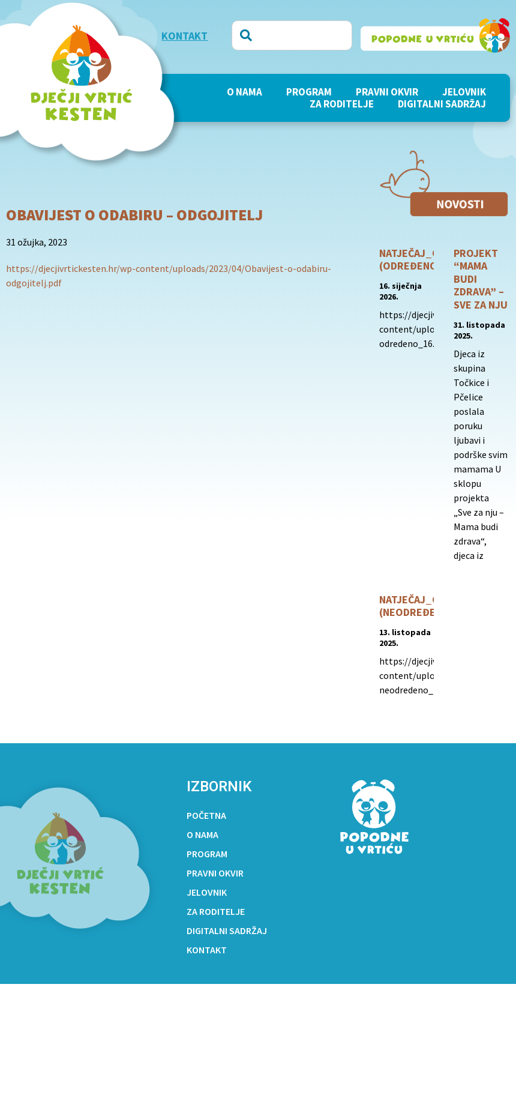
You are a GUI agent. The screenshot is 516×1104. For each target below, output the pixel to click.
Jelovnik (464, 92)
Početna (206, 815)
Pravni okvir (387, 92)
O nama (244, 92)
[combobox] (292, 35)
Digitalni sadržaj (442, 104)
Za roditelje (342, 104)
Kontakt (207, 950)
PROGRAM (309, 92)
